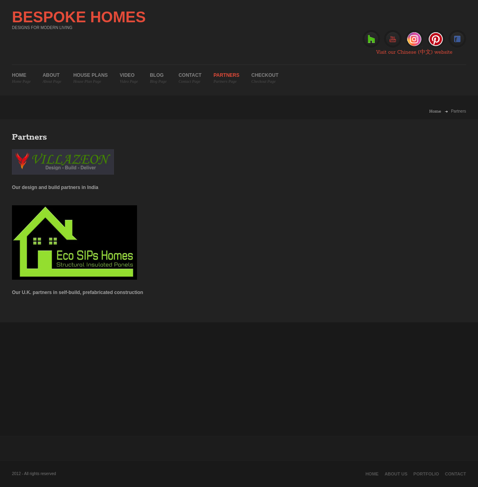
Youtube (393, 39)
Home (21, 78)
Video (129, 78)
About (52, 78)
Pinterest (436, 39)
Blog (158, 78)
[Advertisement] (239, 378)
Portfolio (426, 473)
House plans (90, 78)
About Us (395, 473)
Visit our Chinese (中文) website (414, 52)
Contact (190, 78)
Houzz (371, 39)
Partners (226, 78)
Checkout (264, 78)
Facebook (457, 39)
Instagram (414, 39)
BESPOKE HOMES (79, 17)
